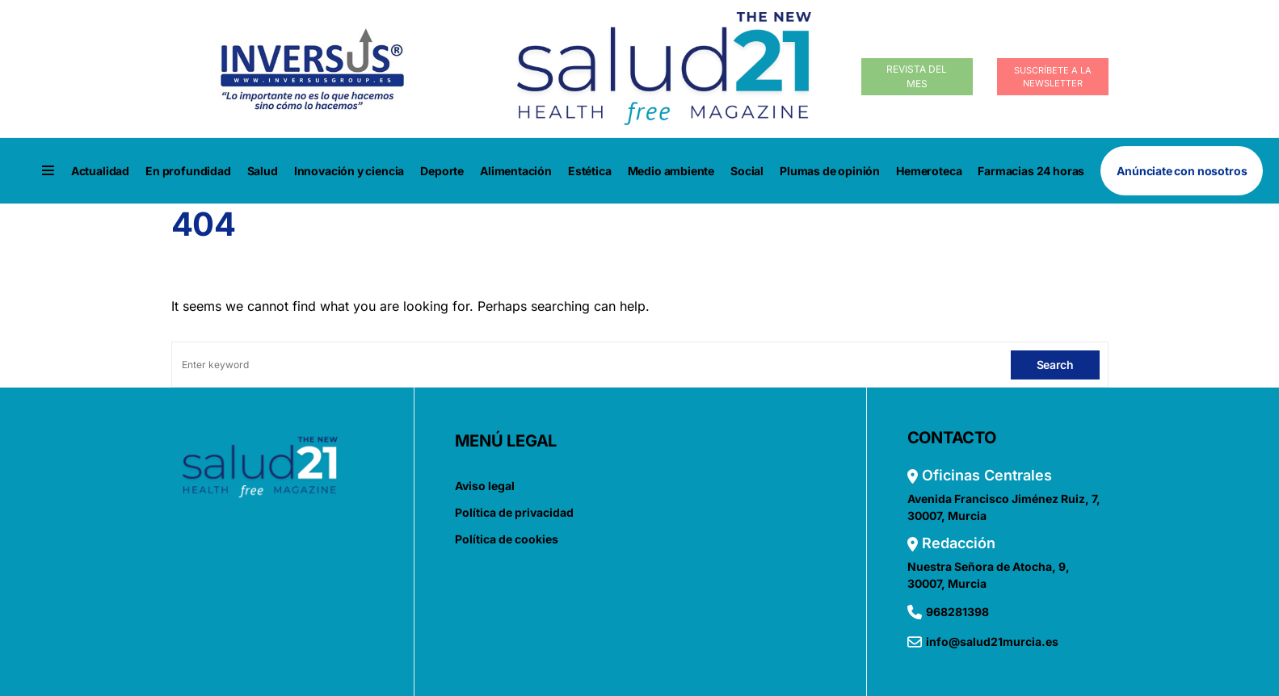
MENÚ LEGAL (506, 441)
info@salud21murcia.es (992, 641)
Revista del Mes (916, 76)
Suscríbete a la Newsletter (1053, 77)
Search (1055, 364)
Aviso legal (485, 486)
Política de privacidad (514, 512)
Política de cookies (506, 539)
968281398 (957, 611)
